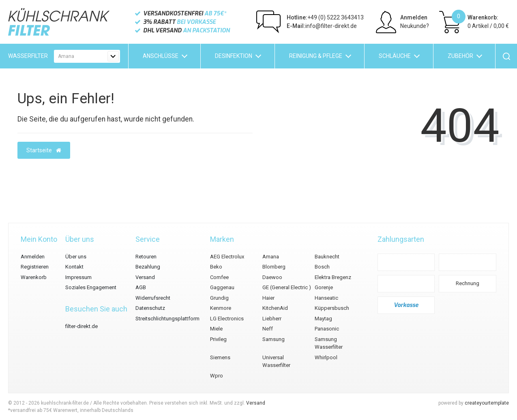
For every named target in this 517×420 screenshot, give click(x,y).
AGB (140, 287)
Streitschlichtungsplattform (167, 319)
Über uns (75, 257)
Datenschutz (150, 308)
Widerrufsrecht (152, 298)
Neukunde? (414, 26)
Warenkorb (34, 277)
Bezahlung (147, 267)
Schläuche (395, 56)
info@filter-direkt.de (322, 26)
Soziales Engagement (90, 287)
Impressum (78, 277)
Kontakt (74, 267)
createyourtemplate (487, 403)
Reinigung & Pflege (315, 56)
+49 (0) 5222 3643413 (325, 17)
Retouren (146, 257)
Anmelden (413, 17)
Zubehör (460, 56)
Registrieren (35, 267)
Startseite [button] (43, 150)
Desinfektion (233, 56)
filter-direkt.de (81, 326)
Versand (145, 277)
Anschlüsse (160, 56)
